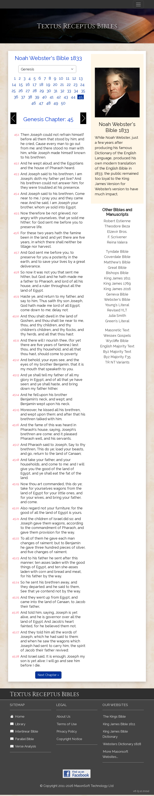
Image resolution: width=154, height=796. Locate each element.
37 (23, 97)
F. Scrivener (117, 237)
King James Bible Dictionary (115, 734)
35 (83, 90)
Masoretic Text (117, 330)
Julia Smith (117, 316)
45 (80, 97)
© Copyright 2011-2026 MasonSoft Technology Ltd (76, 786)
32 (62, 90)
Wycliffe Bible (117, 341)
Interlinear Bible (24, 731)
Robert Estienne (117, 221)
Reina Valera (117, 242)
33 (69, 90)
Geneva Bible (117, 294)
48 (48, 103)
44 (73, 97)
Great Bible (117, 268)
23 (75, 84)
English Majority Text (117, 346)
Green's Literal (117, 321)
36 (16, 97)
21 (62, 84)
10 (61, 78)
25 (14, 90)
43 (66, 97)
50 (63, 103)
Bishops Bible (117, 273)
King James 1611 (117, 278)
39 (37, 97)
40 (44, 97)
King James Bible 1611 (119, 724)
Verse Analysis (23, 746)
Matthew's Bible (117, 262)
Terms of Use (67, 724)
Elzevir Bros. (117, 232)
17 (34, 84)
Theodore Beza (117, 226)
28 (35, 90)
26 (21, 90)
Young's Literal (117, 305)
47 (41, 103)
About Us (63, 716)
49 (55, 103)
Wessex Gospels (117, 335)
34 (76, 90)
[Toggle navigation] (138, 4)
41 (52, 97)
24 (82, 84)
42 (59, 97)
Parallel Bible (22, 739)
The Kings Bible (114, 716)
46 (33, 103)
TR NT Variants (117, 362)
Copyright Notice (69, 739)
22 (69, 84)
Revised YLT (117, 310)
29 (42, 90)
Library (17, 724)
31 (55, 90)
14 (14, 84)
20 (55, 84)
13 (81, 78)
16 (28, 84)
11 (67, 78)
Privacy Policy (67, 731)
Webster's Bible (117, 299)
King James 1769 (117, 283)
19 (48, 84)
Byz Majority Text (117, 352)
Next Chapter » (48, 675)
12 (74, 78)
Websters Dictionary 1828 (122, 744)
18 (41, 84)
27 (28, 90)
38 (30, 97)
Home (17, 716)
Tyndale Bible (117, 251)
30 (49, 90)
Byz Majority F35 (117, 357)
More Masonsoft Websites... (115, 754)
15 (21, 84)
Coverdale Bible (117, 257)
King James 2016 (117, 289)
